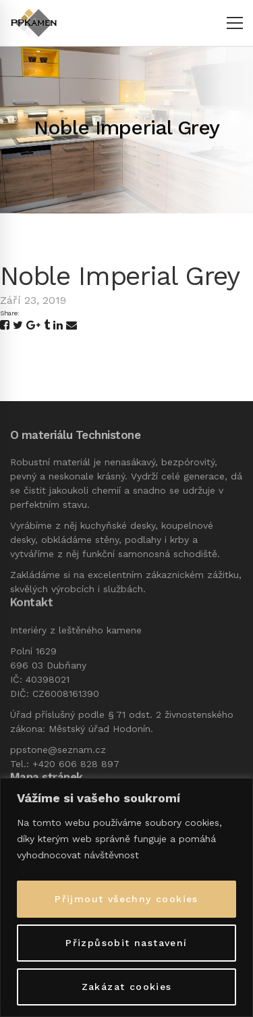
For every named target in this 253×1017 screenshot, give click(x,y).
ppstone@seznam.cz (58, 749)
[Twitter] (18, 325)
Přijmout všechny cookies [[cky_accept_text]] (126, 898)
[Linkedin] (58, 325)
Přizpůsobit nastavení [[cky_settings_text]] (126, 942)
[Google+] (33, 325)
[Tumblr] (47, 325)
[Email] (71, 325)
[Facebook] (4, 325)
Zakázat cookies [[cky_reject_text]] (127, 986)
